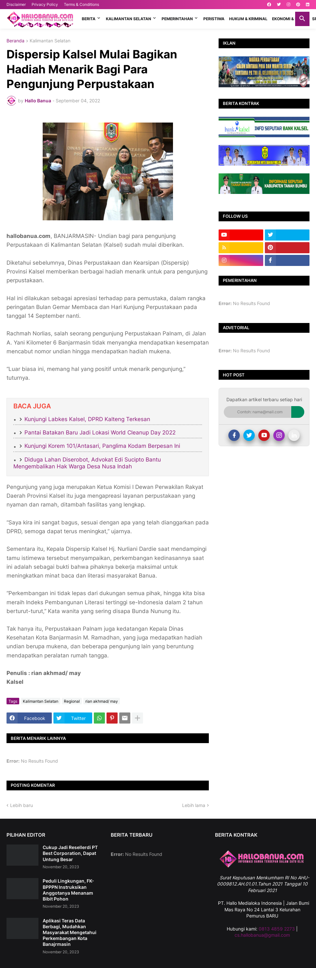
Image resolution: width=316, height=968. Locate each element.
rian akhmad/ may (101, 701)
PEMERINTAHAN (177, 18)
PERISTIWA (213, 18)
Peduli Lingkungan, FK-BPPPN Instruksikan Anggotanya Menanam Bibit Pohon (68, 890)
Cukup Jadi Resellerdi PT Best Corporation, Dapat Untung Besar (70, 853)
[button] (302, 19)
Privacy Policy (45, 4)
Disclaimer (16, 4)
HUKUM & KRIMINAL (248, 18)
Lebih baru (21, 805)
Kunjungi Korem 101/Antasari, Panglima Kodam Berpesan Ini (102, 446)
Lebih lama (193, 805)
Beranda (15, 40)
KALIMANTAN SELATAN (128, 18)
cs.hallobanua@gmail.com (262, 935)
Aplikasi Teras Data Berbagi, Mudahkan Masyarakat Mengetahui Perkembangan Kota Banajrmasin (69, 932)
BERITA (88, 18)
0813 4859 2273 (277, 928)
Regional (72, 701)
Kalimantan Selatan (50, 40)
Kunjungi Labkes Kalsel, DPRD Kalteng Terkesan (87, 419)
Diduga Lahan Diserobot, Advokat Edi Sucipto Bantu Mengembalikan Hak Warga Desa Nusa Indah (87, 463)
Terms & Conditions (81, 4)
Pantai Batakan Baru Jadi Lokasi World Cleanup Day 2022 (100, 432)
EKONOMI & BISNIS (290, 18)
